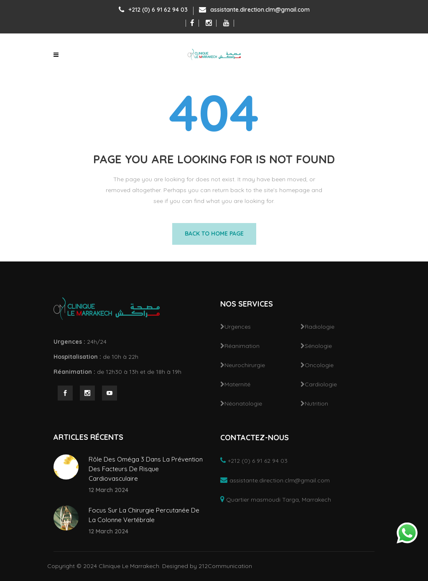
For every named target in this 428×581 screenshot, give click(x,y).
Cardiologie (321, 384)
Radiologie (319, 326)
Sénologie (318, 346)
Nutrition (316, 403)
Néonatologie (243, 403)
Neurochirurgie (244, 365)
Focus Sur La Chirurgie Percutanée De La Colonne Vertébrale (144, 515)
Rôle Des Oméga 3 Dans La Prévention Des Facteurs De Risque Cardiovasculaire (146, 468)
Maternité (237, 384)
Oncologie (319, 365)
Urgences (237, 326)
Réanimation (242, 346)
